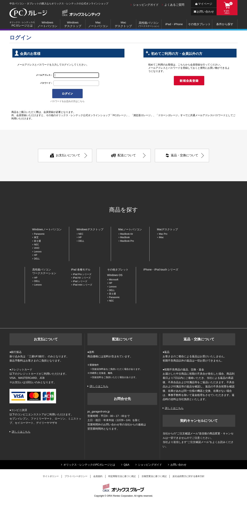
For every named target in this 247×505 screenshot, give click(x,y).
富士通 (37, 241)
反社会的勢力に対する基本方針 (188, 476)
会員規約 (97, 476)
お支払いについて (65, 155)
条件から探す (224, 24)
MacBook (125, 237)
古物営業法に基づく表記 (154, 476)
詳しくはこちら (21, 431)
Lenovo (37, 251)
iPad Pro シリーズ (82, 274)
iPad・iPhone (174, 24)
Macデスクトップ (123, 24)
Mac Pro (163, 234)
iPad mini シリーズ (82, 284)
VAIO (36, 248)
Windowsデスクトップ (72, 24)
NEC (36, 244)
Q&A (126, 464)
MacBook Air (126, 234)
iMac (161, 237)
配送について (123, 155)
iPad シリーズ (80, 281)
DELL (37, 258)
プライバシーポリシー (76, 476)
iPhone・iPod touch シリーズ (160, 269)
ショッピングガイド (146, 4)
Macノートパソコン (98, 24)
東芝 (36, 237)
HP (35, 255)
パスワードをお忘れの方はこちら (67, 101)
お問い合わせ (204, 11)
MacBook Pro (128, 241)
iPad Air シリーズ (82, 277)
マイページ (203, 3)
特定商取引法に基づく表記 (122, 476)
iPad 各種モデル (80, 269)
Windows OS (115, 275)
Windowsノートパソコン (47, 24)
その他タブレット (199, 24)
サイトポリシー (51, 476)
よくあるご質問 (174, 4)
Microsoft (113, 279)
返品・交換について (182, 155)
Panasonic (39, 234)
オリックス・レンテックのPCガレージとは (89, 464)
